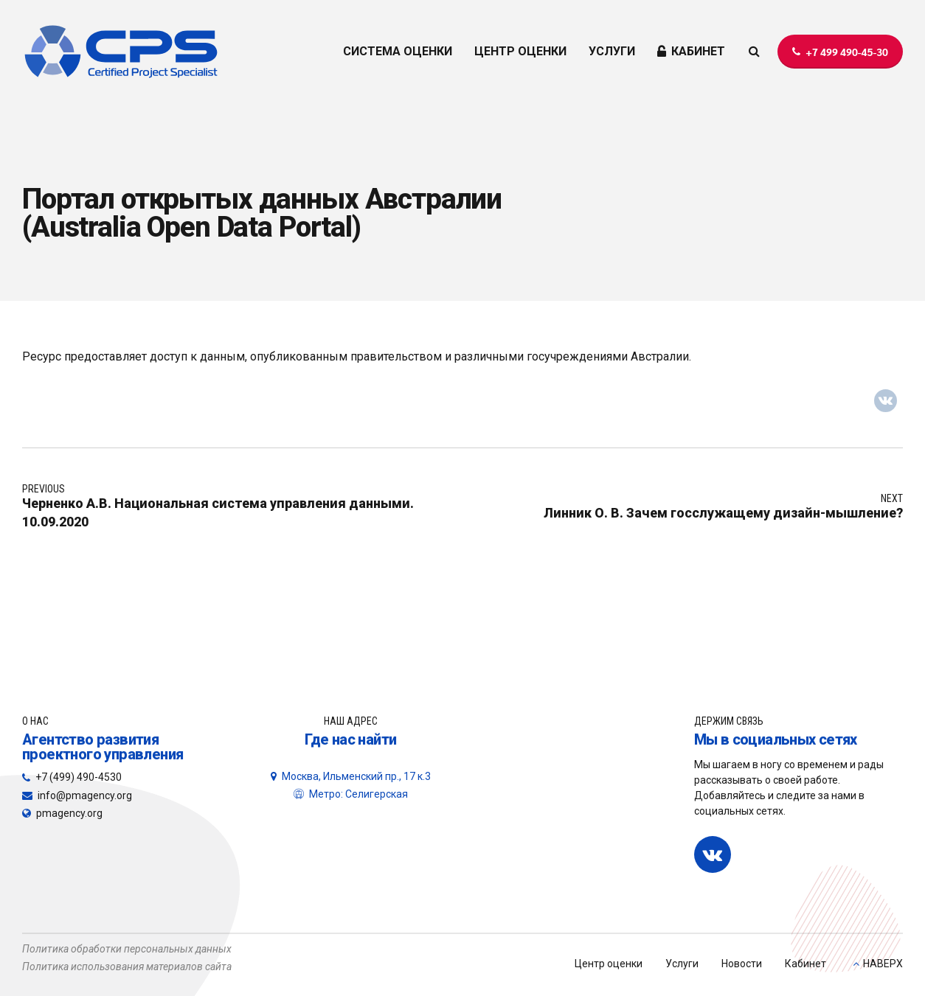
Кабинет (805, 963)
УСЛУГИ (612, 51)
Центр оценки (608, 963)
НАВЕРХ (883, 963)
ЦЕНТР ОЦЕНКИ (520, 51)
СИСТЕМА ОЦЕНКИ (397, 51)
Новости (741, 963)
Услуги (682, 963)
